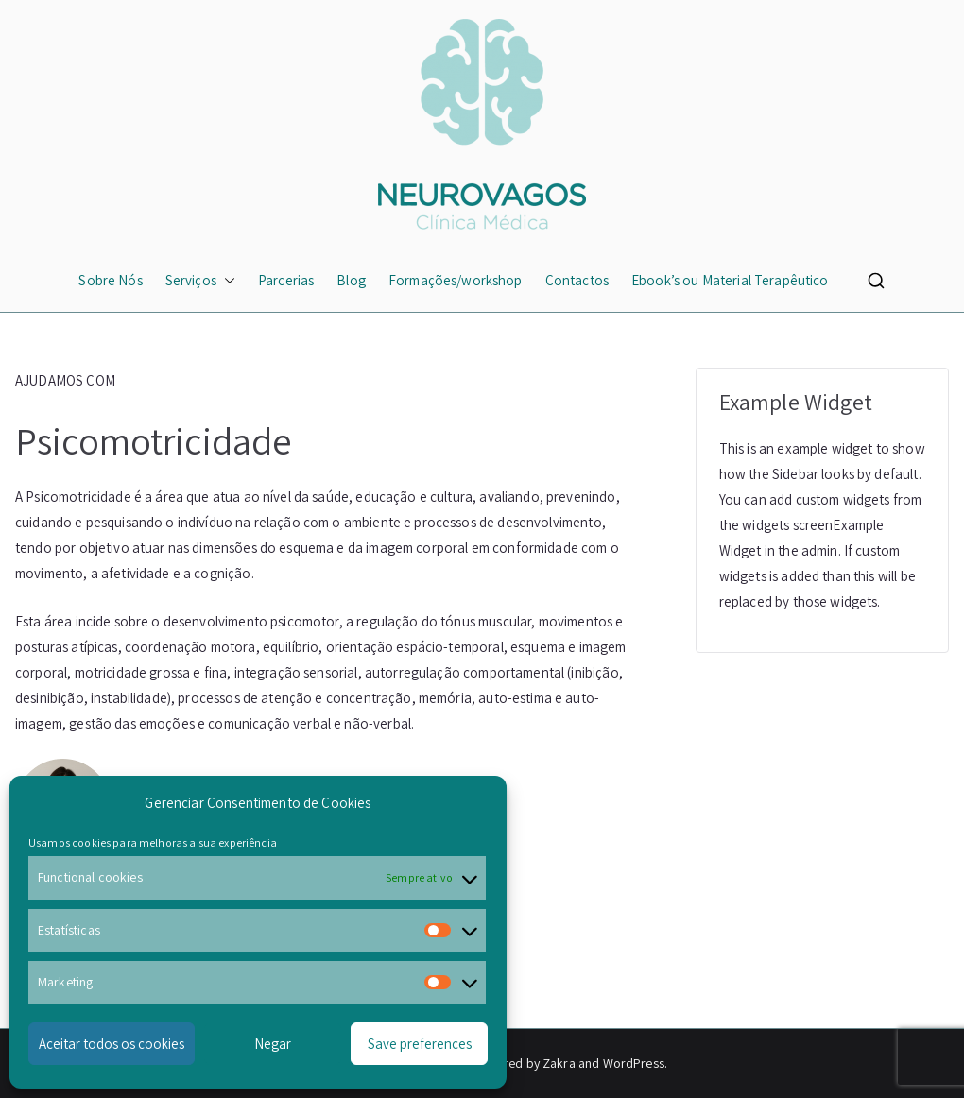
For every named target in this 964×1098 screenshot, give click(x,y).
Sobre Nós (110, 280)
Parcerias (286, 280)
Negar (272, 1044)
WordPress (633, 1063)
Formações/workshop (455, 280)
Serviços (200, 280)
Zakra (559, 1063)
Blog (351, 280)
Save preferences (420, 1044)
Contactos (577, 280)
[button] (225, 280)
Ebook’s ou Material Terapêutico (730, 280)
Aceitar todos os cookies (111, 1044)
